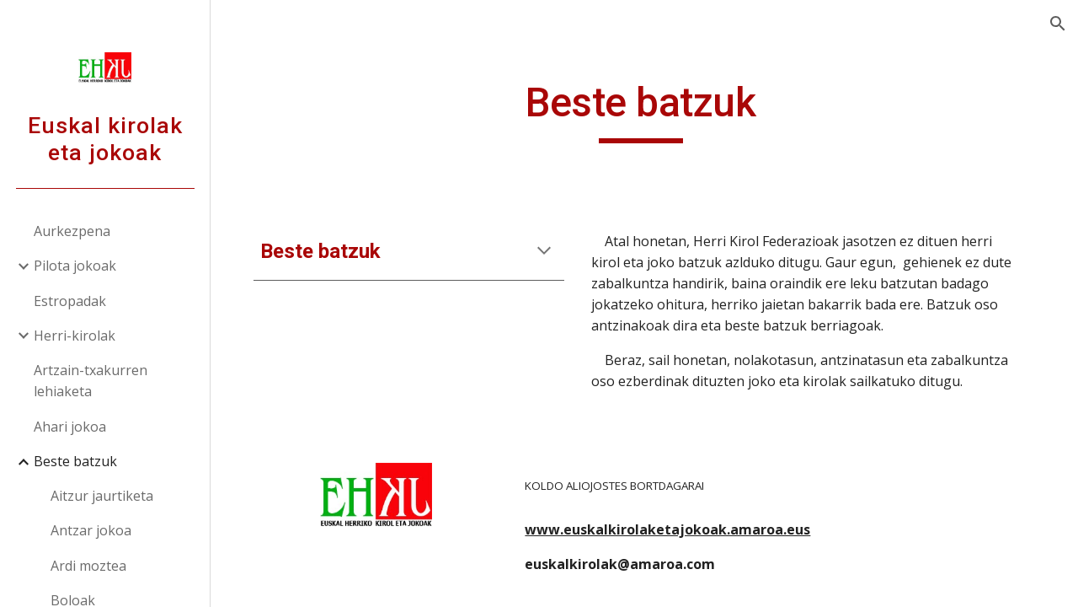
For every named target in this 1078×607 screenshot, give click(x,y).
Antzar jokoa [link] (91, 530)
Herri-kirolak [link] (74, 335)
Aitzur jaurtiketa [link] (102, 495)
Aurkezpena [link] (72, 231)
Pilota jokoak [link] (75, 265)
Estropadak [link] (70, 301)
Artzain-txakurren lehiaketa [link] (90, 380)
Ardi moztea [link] (88, 565)
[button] (1058, 23)
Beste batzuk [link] (75, 461)
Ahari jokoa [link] (70, 426)
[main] (644, 110)
